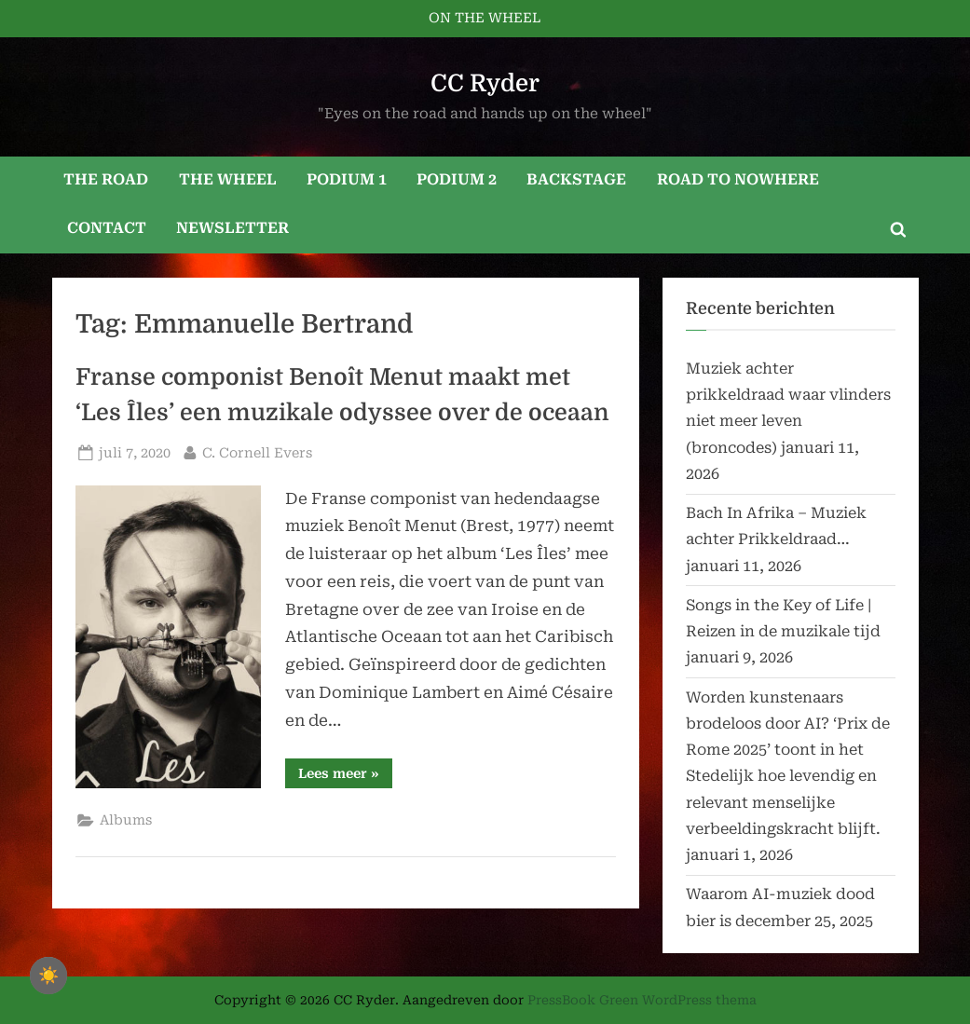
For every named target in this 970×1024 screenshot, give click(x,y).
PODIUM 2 (457, 179)
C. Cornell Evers (257, 451)
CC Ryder (485, 83)
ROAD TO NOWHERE (738, 179)
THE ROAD (105, 179)
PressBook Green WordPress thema (642, 999)
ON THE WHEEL (484, 18)
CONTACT (106, 228)
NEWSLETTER (232, 228)
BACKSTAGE (576, 179)
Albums (126, 820)
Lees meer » (345, 776)
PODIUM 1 (347, 179)
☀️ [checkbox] (48, 975)
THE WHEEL (228, 179)
